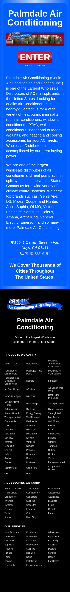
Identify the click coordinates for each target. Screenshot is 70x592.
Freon (51, 513)
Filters (51, 505)
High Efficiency (55, 409)
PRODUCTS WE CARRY (20, 354)
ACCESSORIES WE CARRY (22, 482)
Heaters (30, 381)
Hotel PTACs (32, 363)
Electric (30, 438)
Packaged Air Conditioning (54, 372)
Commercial (10, 421)
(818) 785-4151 (35, 254)
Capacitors (31, 497)
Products (8, 548)
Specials (52, 544)
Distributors (32, 532)
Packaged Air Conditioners (11, 372)
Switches (8, 505)
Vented (51, 458)
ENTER (35, 57)
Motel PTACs (11, 363)
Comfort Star (10, 468)
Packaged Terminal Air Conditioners (54, 363)
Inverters (8, 501)
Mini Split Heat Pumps (11, 403)
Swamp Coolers (56, 403)
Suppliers (9, 544)
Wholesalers (54, 532)
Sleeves (8, 509)
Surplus (52, 553)
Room (51, 429)
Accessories (54, 492)
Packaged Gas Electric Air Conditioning (11, 381)
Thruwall (52, 446)
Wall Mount (53, 421)
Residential (31, 421)
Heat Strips (31, 517)
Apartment (31, 425)
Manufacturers (11, 532)
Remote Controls (12, 488)
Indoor (7, 454)
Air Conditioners (12, 389)
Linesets (30, 509)
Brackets (52, 501)
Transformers (33, 488)
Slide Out (9, 446)
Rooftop (30, 458)
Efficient (52, 425)
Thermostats (10, 492)
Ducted (8, 462)
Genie (29, 473)
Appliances (53, 497)
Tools (7, 513)
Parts (7, 557)
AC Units (30, 389)
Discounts (31, 540)
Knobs (7, 517)
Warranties (31, 536)
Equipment (53, 536)
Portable (30, 450)
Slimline (30, 446)
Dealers (52, 548)
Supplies (30, 501)
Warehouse (32, 544)
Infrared (8, 442)
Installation (31, 561)
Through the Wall (12, 417)
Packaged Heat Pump (34, 372)
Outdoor (52, 450)
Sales (29, 557)
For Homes (53, 561)
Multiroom (31, 429)
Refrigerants (54, 488)
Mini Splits (31, 396)
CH (6, 473)
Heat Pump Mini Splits (53, 396)
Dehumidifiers (11, 409)
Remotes (52, 509)
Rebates (30, 553)
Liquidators (9, 536)
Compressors (33, 492)
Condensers (10, 497)
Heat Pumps (32, 403)
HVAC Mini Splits (12, 396)
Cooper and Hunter (54, 468)
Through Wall (54, 413)
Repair (51, 557)
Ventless (30, 442)
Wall (6, 425)
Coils (28, 513)
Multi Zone (31, 433)
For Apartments (34, 565)
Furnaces (52, 381)
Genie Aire (31, 468)
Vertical (8, 450)
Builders (52, 438)
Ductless (8, 438)
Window (52, 442)
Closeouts (9, 540)
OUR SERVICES (15, 526)
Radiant (8, 458)
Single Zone (54, 433)
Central (51, 454)
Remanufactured (56, 462)
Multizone (9, 429)
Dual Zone (9, 433)
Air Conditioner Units (55, 389)
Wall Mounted (33, 417)
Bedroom (30, 454)
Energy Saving (33, 413)
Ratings (8, 553)
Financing (53, 540)
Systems (30, 409)
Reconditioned (11, 413)
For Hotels (9, 565)
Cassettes (31, 505)
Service (8, 561)
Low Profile (53, 417)
